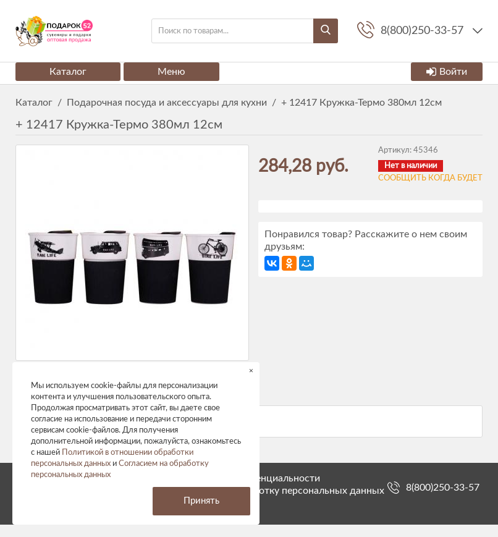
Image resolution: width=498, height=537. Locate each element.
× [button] (251, 370)
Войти (446, 72)
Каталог (68, 72)
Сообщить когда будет (430, 178)
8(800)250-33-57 (442, 500)
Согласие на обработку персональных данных (279, 503)
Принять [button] (201, 500)
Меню (171, 72)
